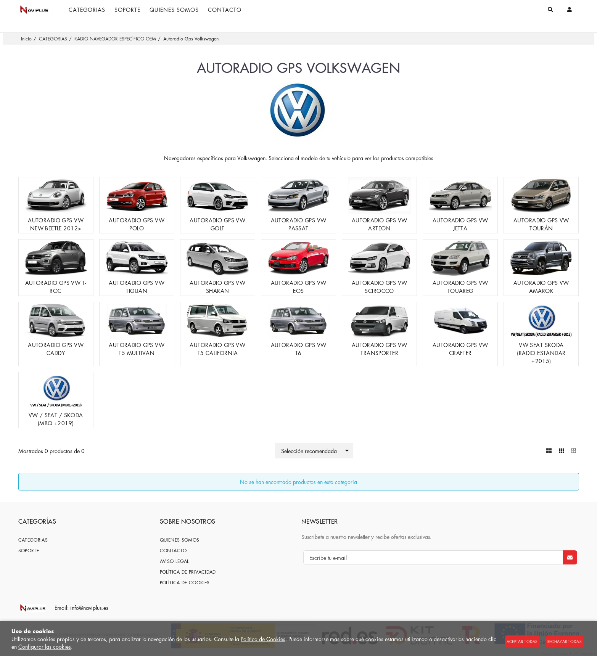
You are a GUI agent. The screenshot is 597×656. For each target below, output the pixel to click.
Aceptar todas (522, 641)
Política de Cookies (263, 639)
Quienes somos (180, 540)
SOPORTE (28, 550)
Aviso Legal (174, 561)
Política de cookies (185, 582)
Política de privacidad (188, 572)
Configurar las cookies (44, 646)
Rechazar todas (564, 641)
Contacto (173, 550)
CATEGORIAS (33, 540)
